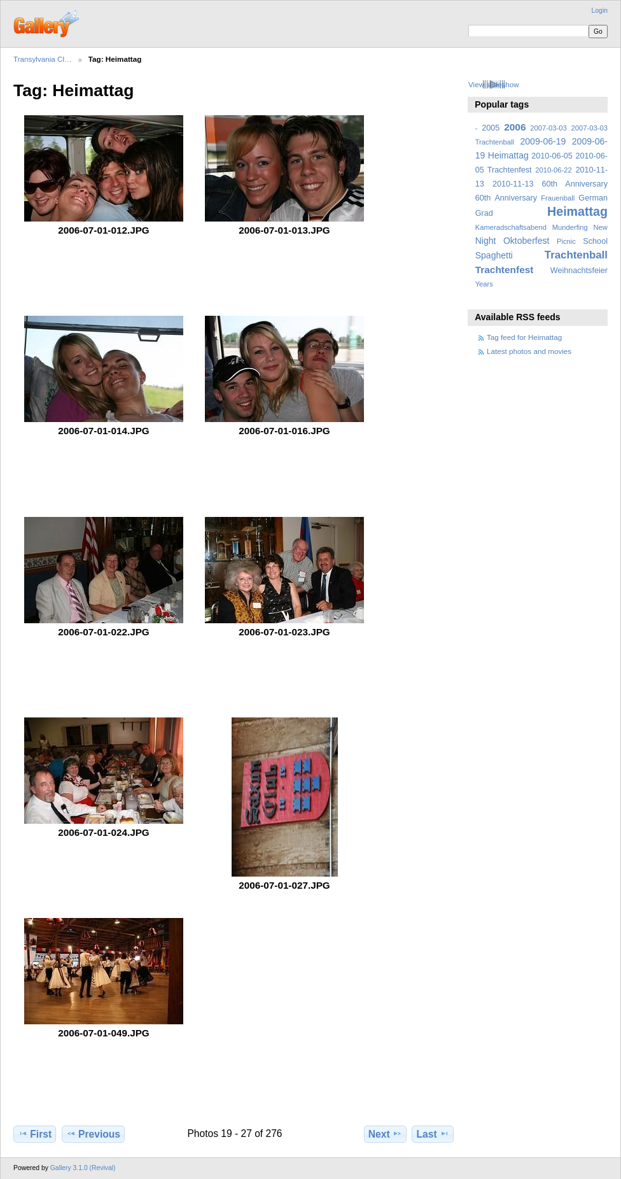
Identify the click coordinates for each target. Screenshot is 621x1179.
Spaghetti (494, 255)
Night (485, 241)
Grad (484, 213)
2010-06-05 (552, 156)
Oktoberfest (526, 241)
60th (483, 198)
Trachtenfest (504, 269)
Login (600, 10)
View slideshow (493, 84)
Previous (93, 1134)
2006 (515, 127)
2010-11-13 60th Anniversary (550, 184)
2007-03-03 (548, 128)
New (601, 227)
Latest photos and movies (529, 351)
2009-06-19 (543, 141)
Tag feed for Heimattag (524, 337)
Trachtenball (576, 255)
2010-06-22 (553, 170)
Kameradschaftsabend (511, 227)
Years (484, 284)
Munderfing (570, 227)
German (593, 198)
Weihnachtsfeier (579, 270)
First (35, 1134)
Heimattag (577, 211)
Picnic (566, 241)
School (595, 241)
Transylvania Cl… (42, 59)
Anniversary (515, 198)
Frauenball (558, 198)
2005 (490, 128)
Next (385, 1134)
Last (433, 1134)
